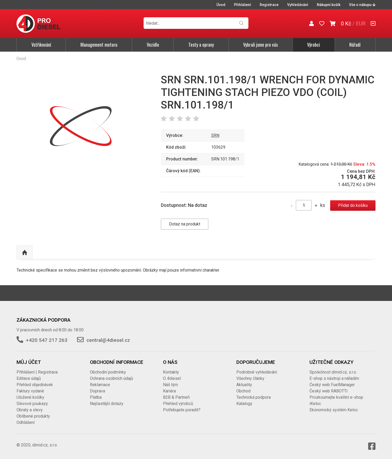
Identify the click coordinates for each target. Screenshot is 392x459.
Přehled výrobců (178, 403)
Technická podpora (253, 397)
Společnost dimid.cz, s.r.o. (333, 372)
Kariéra (169, 390)
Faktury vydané (30, 390)
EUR (361, 23)
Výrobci (313, 44)
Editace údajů (29, 378)
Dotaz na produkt (184, 224)
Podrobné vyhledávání (256, 372)
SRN (215, 135)
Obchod (243, 390)
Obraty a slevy (30, 409)
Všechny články (250, 378)
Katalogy (244, 403)
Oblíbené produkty (33, 416)
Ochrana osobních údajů (111, 378)
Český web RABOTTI (328, 390)
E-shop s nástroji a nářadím (334, 378)
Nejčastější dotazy (106, 403)
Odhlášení (26, 422)
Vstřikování (41, 44)
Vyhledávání (297, 5)
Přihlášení (242, 5)
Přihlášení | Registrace (37, 372)
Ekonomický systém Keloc (333, 409)
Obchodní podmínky (108, 372)
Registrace (269, 5)
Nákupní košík (328, 5)
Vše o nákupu (362, 5)
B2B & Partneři (176, 397)
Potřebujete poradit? (181, 409)
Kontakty (171, 372)
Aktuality (244, 384)
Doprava (97, 390)
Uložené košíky (30, 397)
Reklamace (100, 384)
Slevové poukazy (32, 403)
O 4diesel (172, 378)
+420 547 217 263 (46, 340)
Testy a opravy (201, 44)
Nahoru (24, 252)
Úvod (220, 5)
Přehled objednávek (35, 384)
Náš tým (170, 384)
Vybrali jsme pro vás (260, 44)
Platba (96, 397)
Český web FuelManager (332, 384)
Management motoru (98, 44)
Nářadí (355, 44)
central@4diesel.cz (108, 340)
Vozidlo (153, 44)
